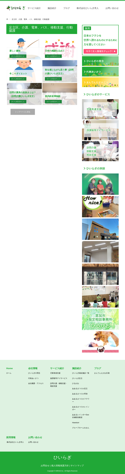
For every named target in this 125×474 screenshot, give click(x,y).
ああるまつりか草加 (80, 394)
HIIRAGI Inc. (59, 471)
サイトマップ (77, 465)
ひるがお (75, 383)
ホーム (8, 373)
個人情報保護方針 (60, 465)
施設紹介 (52, 8)
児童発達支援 (55, 373)
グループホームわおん (80, 428)
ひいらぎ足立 (77, 378)
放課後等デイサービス (58, 378)
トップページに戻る (22, 112)
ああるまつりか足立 (80, 388)
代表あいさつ (33, 378)
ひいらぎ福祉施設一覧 (80, 373)
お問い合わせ (112, 8)
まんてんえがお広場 (101, 373)
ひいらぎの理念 (34, 373)
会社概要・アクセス (36, 383)
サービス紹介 (34, 8)
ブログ (66, 8)
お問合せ (45, 465)
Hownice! (75, 423)
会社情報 (16, 8)
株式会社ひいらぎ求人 (88, 8)
